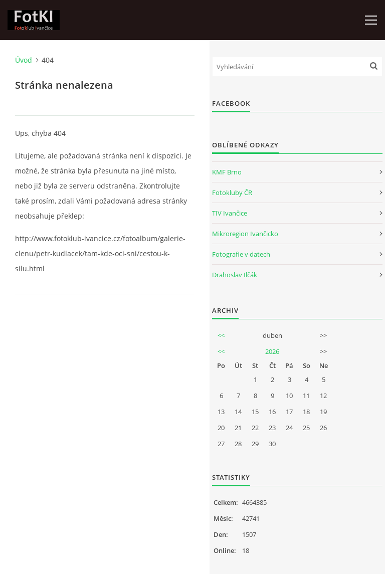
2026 (272, 351)
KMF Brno (227, 171)
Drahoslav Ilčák (234, 274)
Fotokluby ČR (232, 192)
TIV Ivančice (229, 213)
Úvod (23, 60)
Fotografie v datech (241, 254)
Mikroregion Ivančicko (245, 233)
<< (221, 335)
